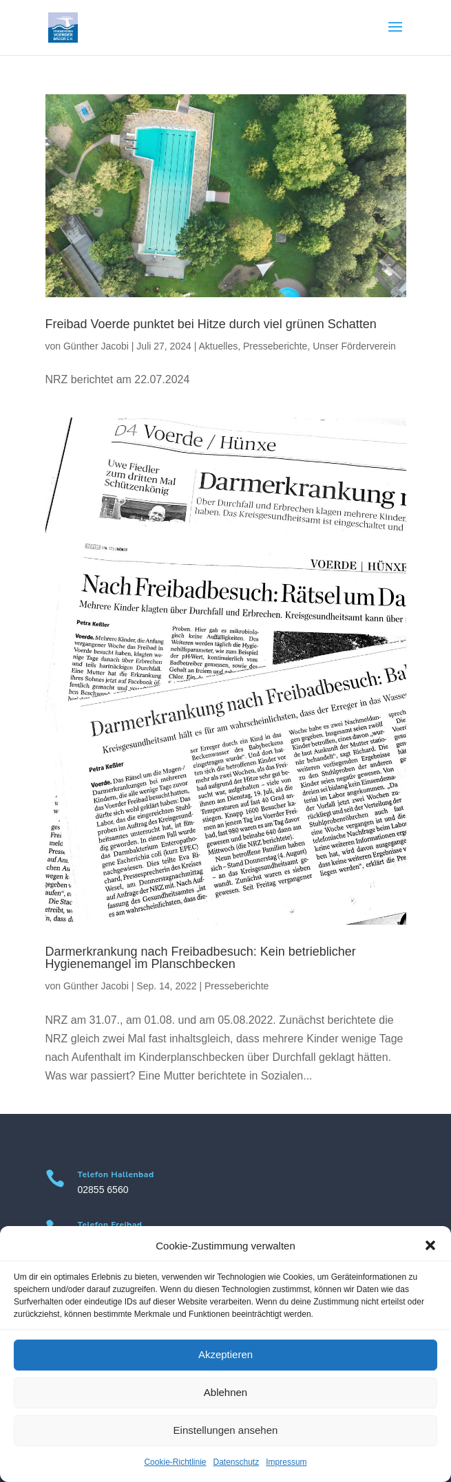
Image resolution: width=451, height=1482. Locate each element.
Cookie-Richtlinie (175, 1462)
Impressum (286, 1462)
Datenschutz (236, 1462)
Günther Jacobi (96, 346)
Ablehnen (225, 1392)
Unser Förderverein (354, 346)
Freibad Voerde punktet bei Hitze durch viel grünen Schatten (211, 324)
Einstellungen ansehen (226, 1430)
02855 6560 (103, 1189)
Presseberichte (275, 346)
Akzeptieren (225, 1354)
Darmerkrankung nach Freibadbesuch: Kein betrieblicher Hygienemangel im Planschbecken (200, 958)
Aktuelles (218, 346)
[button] (430, 1245)
